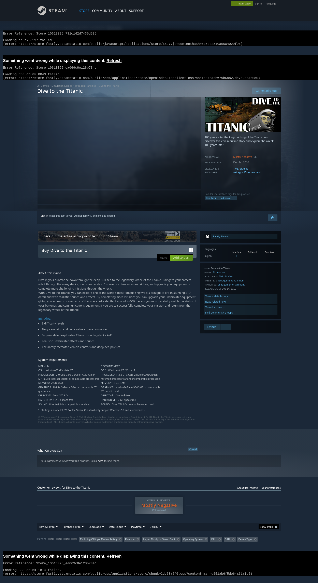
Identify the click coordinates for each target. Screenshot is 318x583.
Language (95, 531)
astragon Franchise (85, 90)
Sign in (44, 220)
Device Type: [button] (245, 544)
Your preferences (271, 492)
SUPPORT (136, 11)
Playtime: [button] (130, 544)
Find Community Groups (219, 317)
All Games (43, 90)
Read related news (216, 306)
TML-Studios (240, 173)
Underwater (225, 203)
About (120, 11)
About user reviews (247, 492)
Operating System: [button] (193, 544)
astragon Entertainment (247, 177)
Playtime (136, 531)
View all (193, 454)
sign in (258, 3)
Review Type (47, 531)
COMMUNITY (102, 11)
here (100, 465)
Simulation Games (62, 90)
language (271, 3)
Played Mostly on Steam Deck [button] (159, 544)
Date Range (116, 531)
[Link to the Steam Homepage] (55, 14)
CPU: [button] (214, 544)
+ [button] (235, 203)
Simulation (211, 203)
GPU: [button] (228, 544)
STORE (84, 11)
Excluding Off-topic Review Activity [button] (98, 544)
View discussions (215, 312)
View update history (216, 301)
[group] (159, 544)
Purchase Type (72, 531)
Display (154, 531)
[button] (181, 262)
